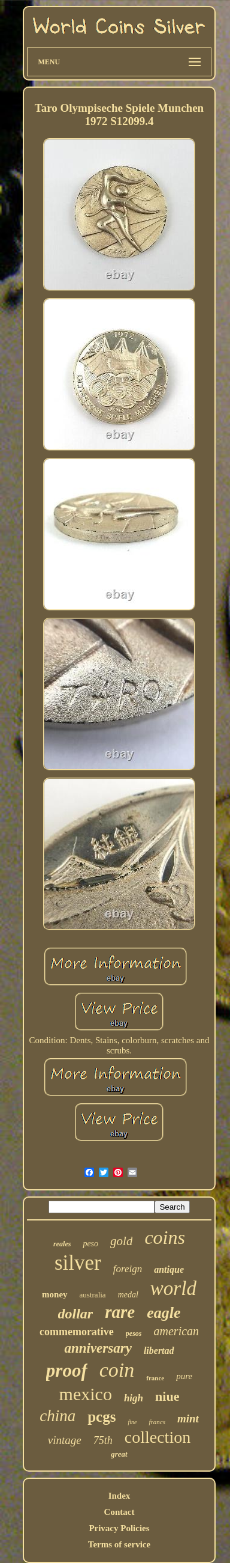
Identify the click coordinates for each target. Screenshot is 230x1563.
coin (117, 1370)
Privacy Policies (119, 1528)
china (57, 1416)
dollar (75, 1313)
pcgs (101, 1417)
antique (169, 1269)
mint (188, 1418)
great (119, 1453)
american (176, 1331)
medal (128, 1294)
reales (62, 1244)
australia (93, 1294)
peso (90, 1243)
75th (103, 1440)
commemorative (77, 1332)
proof (66, 1370)
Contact (119, 1512)
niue (167, 1396)
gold (121, 1241)
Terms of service (119, 1544)
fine (132, 1422)
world (173, 1288)
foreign (127, 1269)
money (55, 1294)
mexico (85, 1394)
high (133, 1398)
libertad (159, 1350)
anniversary (97, 1348)
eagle (163, 1312)
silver (78, 1263)
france (155, 1378)
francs (157, 1421)
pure (184, 1376)
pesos (134, 1333)
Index (119, 1496)
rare (120, 1311)
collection (157, 1437)
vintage (64, 1440)
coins (164, 1237)
